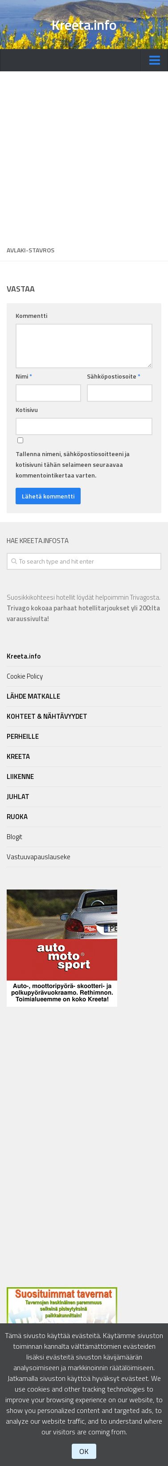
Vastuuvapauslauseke (38, 857)
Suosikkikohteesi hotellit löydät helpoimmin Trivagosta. (83, 608)
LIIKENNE (20, 776)
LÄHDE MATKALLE (33, 696)
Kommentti (31, 315)
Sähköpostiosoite (113, 376)
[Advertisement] (84, 155)
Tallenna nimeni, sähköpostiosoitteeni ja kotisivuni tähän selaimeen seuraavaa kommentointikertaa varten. (73, 464)
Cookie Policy (25, 676)
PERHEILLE (23, 736)
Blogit (14, 837)
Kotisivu (27, 409)
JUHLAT (18, 796)
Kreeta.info (84, 24)
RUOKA (17, 816)
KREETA (18, 756)
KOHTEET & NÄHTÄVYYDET (47, 716)
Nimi (24, 376)
